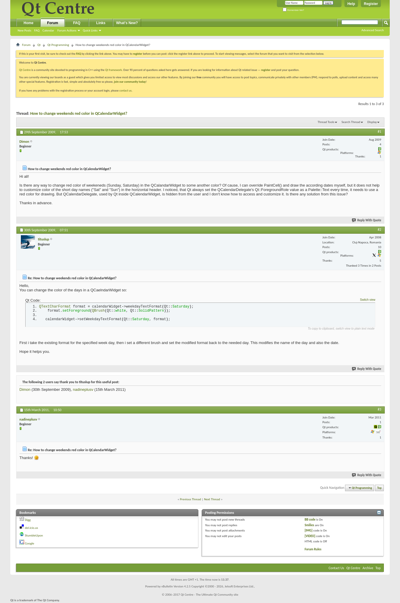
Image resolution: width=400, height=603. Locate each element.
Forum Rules (312, 549)
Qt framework (113, 70)
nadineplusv (83, 389)
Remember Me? (293, 10)
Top (379, 488)
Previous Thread (190, 499)
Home (28, 23)
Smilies (309, 525)
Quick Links (90, 30)
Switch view (367, 299)
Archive (368, 568)
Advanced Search (372, 30)
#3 (379, 409)
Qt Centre (25, 70)
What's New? (127, 23)
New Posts (24, 30)
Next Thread (212, 499)
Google (29, 543)
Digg (28, 520)
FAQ (36, 30)
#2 (379, 229)
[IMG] (308, 530)
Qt (39, 45)
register (265, 70)
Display (372, 122)
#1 (379, 131)
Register (371, 4)
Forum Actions (66, 30)
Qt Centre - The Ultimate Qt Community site (209, 595)
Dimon (25, 389)
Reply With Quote (366, 220)
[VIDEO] (309, 536)
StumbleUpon (34, 535)
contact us (125, 90)
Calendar (48, 30)
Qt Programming (58, 45)
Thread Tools (326, 122)
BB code (309, 519)
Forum (52, 23)
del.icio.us (31, 528)
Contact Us (336, 568)
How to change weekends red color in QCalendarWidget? (78, 113)
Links (100, 23)
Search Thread (351, 122)
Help (351, 4)
